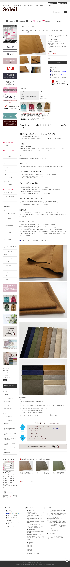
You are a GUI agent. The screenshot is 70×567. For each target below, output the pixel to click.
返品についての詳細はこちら (53, 530)
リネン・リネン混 (10, 156)
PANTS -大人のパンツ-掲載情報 (10, 448)
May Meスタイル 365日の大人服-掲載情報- (10, 439)
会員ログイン (52, 3)
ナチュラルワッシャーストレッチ (50, 30)
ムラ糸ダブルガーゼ (10, 251)
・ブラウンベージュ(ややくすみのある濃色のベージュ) (31, 410)
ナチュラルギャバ (10, 239)
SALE (10, 174)
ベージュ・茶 (33, 30)
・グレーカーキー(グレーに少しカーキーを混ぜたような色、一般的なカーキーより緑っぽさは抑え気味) (41, 405)
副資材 (10, 170)
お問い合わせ (20, 21)
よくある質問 (7, 401)
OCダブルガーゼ (10, 254)
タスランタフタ (10, 261)
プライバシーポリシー (43, 562)
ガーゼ (10, 163)
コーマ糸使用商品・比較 (9, 420)
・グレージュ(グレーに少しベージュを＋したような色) (31, 412)
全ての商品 (26, 32)
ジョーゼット (10, 268)
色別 (27, 30)
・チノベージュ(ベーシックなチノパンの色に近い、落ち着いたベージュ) (35, 414)
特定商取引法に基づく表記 (33, 562)
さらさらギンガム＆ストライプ (10, 247)
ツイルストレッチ (10, 218)
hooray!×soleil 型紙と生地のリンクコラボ (10, 429)
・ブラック (21, 399)
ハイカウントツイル (10, 236)
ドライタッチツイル (10, 258)
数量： (49, 58)
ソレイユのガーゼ (8, 416)
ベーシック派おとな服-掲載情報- (10, 434)
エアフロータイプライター (10, 229)
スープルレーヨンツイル (10, 265)
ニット (10, 160)
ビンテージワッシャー (10, 225)
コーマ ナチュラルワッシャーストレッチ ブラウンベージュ (26, 474)
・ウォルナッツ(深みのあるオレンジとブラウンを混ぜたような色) (33, 408)
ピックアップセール (10, 192)
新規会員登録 (62, 3)
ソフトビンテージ (10, 232)
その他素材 (10, 167)
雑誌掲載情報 (7, 452)
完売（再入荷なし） (10, 184)
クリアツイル (10, 222)
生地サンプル (10, 181)
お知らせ (29, 21)
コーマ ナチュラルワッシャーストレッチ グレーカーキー (43, 474)
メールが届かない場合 (8, 405)
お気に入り (37, 21)
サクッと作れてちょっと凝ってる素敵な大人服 (10, 424)
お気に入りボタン (55, 68)
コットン (28, 26)
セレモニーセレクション (10, 196)
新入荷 (10, 199)
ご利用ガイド (10, 21)
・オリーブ (21, 403)
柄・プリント (10, 272)
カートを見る (46, 21)
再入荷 (10, 203)
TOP (23, 26)
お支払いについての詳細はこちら (13, 526)
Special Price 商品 (10, 206)
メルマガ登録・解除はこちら (10, 386)
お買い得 (10, 275)
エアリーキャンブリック (10, 242)
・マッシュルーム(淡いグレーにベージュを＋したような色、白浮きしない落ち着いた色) (38, 415)
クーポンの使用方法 (8, 398)
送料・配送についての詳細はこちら (34, 553)
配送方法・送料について (56, 69)
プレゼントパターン (10, 177)
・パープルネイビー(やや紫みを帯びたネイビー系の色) (31, 401)
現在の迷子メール (8, 408)
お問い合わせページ (52, 537)
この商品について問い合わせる (58, 77)
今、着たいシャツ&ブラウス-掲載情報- (10, 443)
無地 (33, 26)
